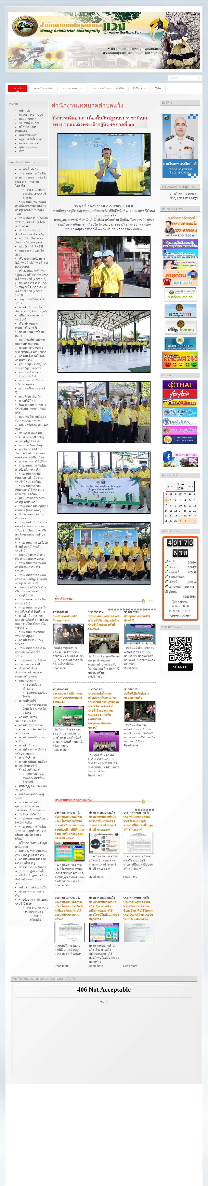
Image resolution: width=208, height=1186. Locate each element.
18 (185, 510)
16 (152, 609)
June (180, 484)
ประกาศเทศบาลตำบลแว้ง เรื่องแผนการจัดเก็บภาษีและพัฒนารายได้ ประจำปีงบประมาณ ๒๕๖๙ (69, 910)
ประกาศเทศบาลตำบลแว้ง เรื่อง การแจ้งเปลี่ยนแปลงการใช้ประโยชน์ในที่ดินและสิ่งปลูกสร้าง (104, 910)
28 (166, 520)
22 (171, 515)
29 (171, 520)
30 (175, 520)
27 (194, 515)
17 (155, 609)
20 (194, 510)
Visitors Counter (180, 616)
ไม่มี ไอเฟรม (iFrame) (104, 1029)
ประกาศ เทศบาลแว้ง (67, 812)
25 (185, 515)
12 (141, 609)
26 (189, 515)
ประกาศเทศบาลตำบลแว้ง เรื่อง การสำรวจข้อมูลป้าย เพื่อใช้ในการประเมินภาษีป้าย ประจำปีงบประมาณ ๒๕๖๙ (138, 910)
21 (166, 515)
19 (189, 510)
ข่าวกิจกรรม (60, 612)
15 (149, 609)
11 (138, 609)
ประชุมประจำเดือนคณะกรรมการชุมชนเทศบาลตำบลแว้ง (67, 698)
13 (143, 609)
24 (180, 515)
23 (175, 515)
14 (146, 609)
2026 (180, 488)
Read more (60, 668)
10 (135, 609)
